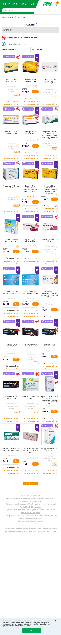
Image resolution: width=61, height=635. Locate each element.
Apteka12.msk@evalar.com (32, 518)
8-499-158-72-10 (44, 504)
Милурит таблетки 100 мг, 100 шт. (49, 449)
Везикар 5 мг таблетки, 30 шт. (49, 240)
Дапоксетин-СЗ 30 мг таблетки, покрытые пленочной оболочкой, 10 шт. (49, 294)
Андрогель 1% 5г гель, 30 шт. (11, 187)
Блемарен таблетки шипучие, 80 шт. (11, 240)
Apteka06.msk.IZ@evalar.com (30, 507)
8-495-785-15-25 (48, 515)
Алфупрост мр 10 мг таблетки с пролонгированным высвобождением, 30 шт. (50, 135)
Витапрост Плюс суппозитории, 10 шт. (11, 292)
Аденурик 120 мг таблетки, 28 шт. (11, 132)
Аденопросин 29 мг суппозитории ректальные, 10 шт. (49, 81)
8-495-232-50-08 (43, 510)
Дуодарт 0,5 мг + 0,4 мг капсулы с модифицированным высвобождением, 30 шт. (49, 400)
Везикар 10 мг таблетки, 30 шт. (30, 240)
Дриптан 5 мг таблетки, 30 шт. (30, 397)
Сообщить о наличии (16, 94)
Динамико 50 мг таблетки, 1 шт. (50, 345)
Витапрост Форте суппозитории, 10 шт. (30, 292)
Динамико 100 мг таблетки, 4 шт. (30, 345)
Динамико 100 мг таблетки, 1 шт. (11, 345)
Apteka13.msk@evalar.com (30, 513)
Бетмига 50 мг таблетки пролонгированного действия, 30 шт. (49, 188)
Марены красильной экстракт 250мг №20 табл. (30, 450)
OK (31, 630)
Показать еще (30, 484)
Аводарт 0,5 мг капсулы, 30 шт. (11, 80)
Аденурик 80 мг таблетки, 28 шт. (30, 132)
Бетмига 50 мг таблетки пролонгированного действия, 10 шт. (30, 188)
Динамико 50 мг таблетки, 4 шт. (11, 397)
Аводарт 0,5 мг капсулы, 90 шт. (30, 80)
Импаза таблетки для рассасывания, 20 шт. (11, 449)
